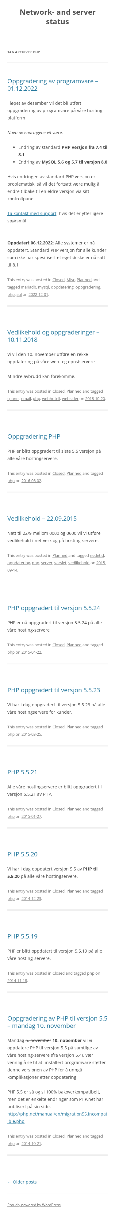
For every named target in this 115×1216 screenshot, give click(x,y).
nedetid (97, 555)
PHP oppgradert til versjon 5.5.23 (53, 690)
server (46, 562)
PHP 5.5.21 (22, 772)
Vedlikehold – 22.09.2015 (42, 518)
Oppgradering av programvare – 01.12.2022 (52, 85)
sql (19, 294)
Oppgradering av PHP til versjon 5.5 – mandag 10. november (57, 1022)
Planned (84, 279)
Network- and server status (58, 16)
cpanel (13, 398)
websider (70, 398)
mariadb (28, 287)
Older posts (22, 1182)
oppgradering (87, 287)
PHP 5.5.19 (22, 936)
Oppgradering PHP (33, 436)
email (26, 398)
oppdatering (62, 287)
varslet (60, 562)
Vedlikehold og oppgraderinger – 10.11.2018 (53, 336)
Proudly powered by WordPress (34, 1204)
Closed (58, 279)
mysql (43, 287)
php (11, 294)
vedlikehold (79, 562)
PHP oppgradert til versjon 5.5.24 (53, 608)
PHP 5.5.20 (22, 854)
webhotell (51, 398)
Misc (71, 279)
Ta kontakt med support (31, 213)
